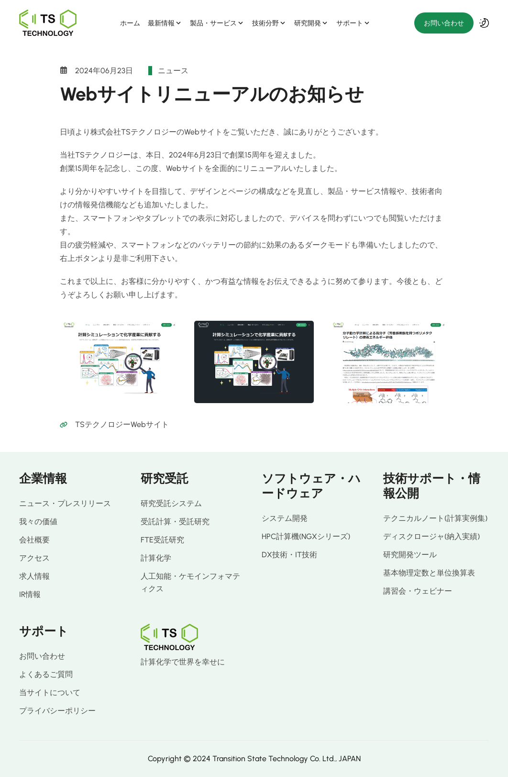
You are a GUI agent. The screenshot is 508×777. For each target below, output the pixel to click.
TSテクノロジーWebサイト (122, 424)
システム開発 (285, 518)
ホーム (130, 23)
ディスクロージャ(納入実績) (431, 536)
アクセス (34, 558)
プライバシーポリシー (57, 710)
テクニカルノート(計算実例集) (435, 518)
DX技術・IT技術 (289, 554)
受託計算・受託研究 (175, 521)
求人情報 (34, 576)
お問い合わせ (444, 23)
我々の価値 (38, 521)
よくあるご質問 (46, 674)
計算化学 (156, 558)
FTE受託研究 (162, 539)
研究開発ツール (410, 554)
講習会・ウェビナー (417, 591)
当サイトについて (49, 692)
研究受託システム (171, 503)
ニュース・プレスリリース (65, 503)
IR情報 (30, 594)
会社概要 (34, 539)
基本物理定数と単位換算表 (429, 572)
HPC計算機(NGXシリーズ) (306, 536)
